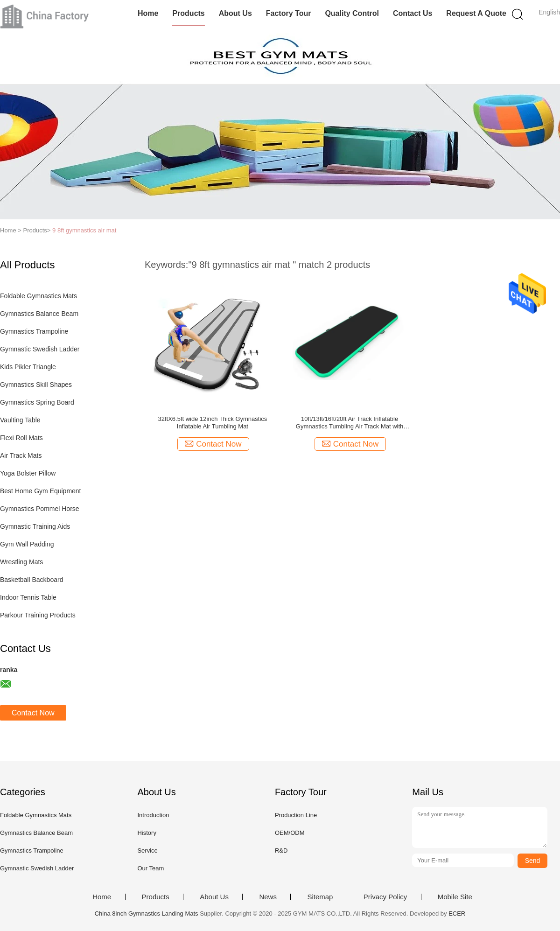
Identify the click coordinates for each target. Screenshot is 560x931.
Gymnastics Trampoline (34, 331)
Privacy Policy (385, 897)
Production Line (296, 815)
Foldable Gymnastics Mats (38, 296)
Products (188, 13)
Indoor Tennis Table (28, 597)
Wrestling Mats (21, 562)
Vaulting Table (20, 420)
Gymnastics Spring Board (37, 402)
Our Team (150, 868)
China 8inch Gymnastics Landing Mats (146, 913)
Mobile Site (455, 897)
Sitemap (320, 897)
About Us (235, 13)
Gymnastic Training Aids (35, 526)
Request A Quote (476, 13)
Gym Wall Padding (27, 544)
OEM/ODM (290, 832)
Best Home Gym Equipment (40, 491)
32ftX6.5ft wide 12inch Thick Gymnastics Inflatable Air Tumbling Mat (212, 422)
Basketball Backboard (31, 579)
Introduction (153, 815)
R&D (281, 850)
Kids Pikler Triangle (28, 367)
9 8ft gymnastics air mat (84, 230)
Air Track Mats (21, 455)
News (268, 897)
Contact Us (412, 13)
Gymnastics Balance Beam (39, 313)
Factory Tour (288, 13)
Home (148, 13)
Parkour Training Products (38, 615)
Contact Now (33, 713)
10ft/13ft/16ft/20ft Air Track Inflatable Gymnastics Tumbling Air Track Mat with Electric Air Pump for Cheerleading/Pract (349, 422)
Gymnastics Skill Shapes (36, 384)
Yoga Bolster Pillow (28, 473)
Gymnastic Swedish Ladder (39, 349)
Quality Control (352, 13)
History (146, 832)
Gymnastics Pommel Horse (39, 508)
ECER (456, 913)
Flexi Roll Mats (21, 437)
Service (147, 850)
